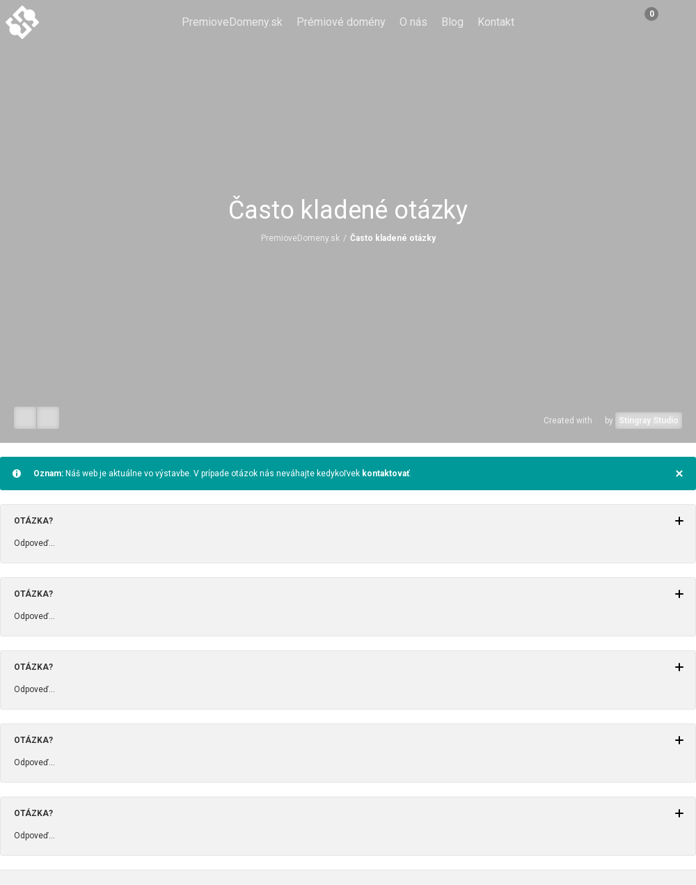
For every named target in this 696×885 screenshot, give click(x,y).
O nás (413, 22)
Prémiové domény (341, 22)
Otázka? (348, 521)
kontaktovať (385, 473)
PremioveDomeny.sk (232, 22)
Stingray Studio (649, 420)
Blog (452, 22)
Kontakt (495, 22)
